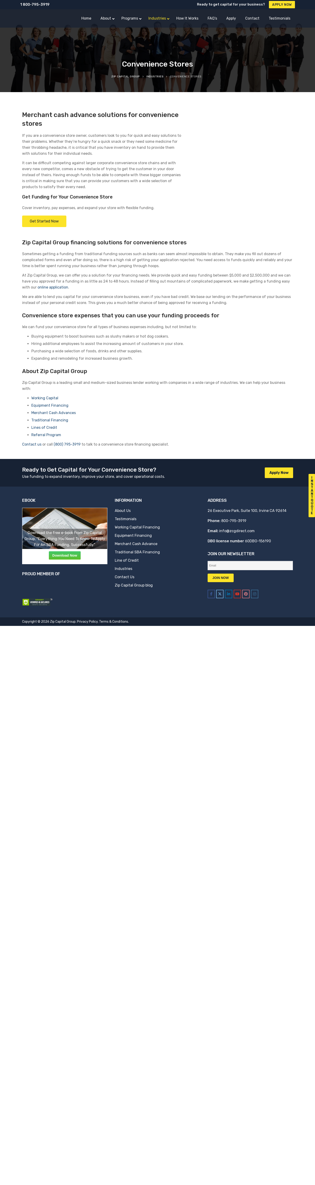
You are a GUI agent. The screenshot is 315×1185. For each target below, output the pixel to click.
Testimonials (125, 519)
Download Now (64, 555)
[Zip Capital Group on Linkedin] (228, 594)
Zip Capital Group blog (134, 585)
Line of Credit (127, 560)
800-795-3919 (233, 521)
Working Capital (44, 398)
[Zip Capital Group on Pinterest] (246, 594)
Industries (123, 568)
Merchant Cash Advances (53, 413)
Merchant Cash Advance (136, 544)
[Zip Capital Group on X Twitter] (220, 594)
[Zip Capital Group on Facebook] (211, 594)
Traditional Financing (49, 420)
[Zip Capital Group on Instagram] (254, 594)
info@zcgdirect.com (237, 531)
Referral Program (46, 435)
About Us (123, 510)
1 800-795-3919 (35, 4)
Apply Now (282, 5)
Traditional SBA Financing (137, 552)
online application (53, 287)
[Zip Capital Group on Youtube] (237, 594)
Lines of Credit (44, 427)
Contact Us (124, 577)
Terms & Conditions (113, 622)
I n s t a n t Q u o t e (312, 495)
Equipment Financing (49, 405)
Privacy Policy (87, 622)
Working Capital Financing (137, 527)
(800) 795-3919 (67, 444)
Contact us (31, 444)
